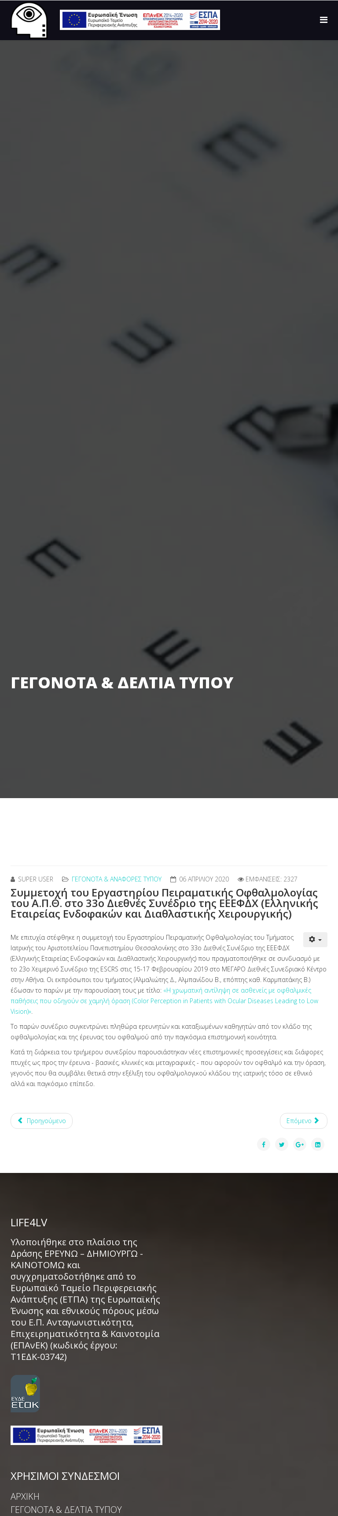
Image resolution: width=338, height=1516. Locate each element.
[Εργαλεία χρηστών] (315, 939)
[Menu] (323, 19)
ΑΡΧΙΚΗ (25, 1496)
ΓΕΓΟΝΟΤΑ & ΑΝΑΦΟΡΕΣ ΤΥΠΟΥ (117, 879)
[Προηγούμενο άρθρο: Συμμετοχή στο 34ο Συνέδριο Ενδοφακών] (42, 1121)
